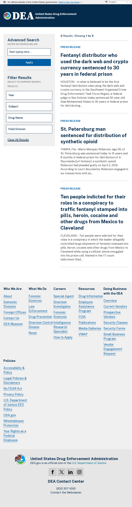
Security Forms (114, 328)
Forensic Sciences (35, 298)
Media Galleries (90, 328)
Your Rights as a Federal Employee (14, 435)
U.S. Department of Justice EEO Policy (15, 404)
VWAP (83, 334)
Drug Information (91, 296)
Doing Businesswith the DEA (115, 291)
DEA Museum (13, 324)
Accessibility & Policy (14, 370)
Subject (13, 106)
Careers (59, 289)
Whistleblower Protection (13, 423)
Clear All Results (18, 139)
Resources (87, 289)
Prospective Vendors (112, 314)
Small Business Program (114, 336)
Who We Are (12, 289)
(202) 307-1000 (66, 488)
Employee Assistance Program (86, 306)
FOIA (82, 317)
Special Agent (63, 296)
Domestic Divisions (10, 304)
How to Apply (63, 337)
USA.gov (9, 415)
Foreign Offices (14, 312)
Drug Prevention (40, 317)
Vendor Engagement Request (112, 349)
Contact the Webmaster (66, 492)
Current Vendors (115, 306)
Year (11, 95)
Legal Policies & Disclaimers (15, 380)
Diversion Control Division (41, 325)
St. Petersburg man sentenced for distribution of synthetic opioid (93, 135)
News (33, 333)
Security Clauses (115, 322)
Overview (110, 300)
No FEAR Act (12, 388)
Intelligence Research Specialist (62, 327)
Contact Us (11, 318)
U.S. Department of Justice (89, 463)
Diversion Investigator (62, 304)
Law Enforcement (38, 309)
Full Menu (125, 16)
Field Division (16, 129)
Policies (9, 361)
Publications (87, 322)
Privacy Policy (13, 394)
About (7, 296)
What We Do (38, 289)
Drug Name (15, 117)
